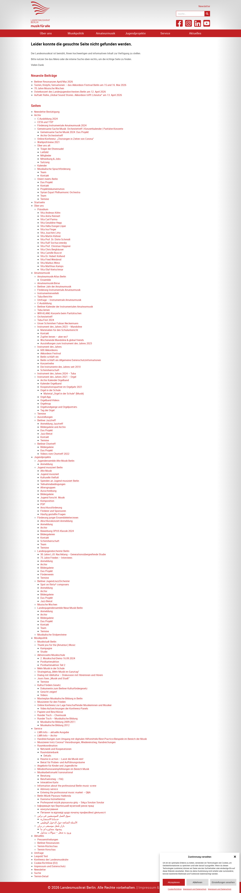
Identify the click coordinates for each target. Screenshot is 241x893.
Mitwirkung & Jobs (50, 159)
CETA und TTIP (45, 122)
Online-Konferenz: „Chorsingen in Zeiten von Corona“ (65, 138)
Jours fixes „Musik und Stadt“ (53, 678)
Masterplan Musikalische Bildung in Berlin (60, 698)
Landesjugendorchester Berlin (53, 551)
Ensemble (45, 280)
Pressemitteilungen (47, 839)
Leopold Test (41, 856)
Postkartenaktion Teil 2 (52, 665)
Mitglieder (45, 155)
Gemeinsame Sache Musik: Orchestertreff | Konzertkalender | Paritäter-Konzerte (80, 128)
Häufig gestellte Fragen (53, 514)
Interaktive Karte (49, 782)
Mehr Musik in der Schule (50, 668)
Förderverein (47, 574)
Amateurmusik (105, 33)
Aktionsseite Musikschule (51, 655)
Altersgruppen (47, 487)
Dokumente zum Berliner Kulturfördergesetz (63, 688)
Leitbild (44, 152)
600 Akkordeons (49, 350)
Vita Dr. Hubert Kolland (52, 256)
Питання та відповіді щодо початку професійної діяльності (73, 812)
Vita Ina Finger (48, 229)
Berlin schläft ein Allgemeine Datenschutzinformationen (70, 360)
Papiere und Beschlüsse (50, 711)
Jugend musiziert (49, 474)
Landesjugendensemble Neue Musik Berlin (60, 608)
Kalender (42, 165)
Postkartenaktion (49, 661)
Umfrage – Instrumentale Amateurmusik (59, 300)
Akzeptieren (174, 882)
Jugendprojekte (135, 33)
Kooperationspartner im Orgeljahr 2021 (61, 387)
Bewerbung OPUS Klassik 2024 (57, 531)
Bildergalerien (47, 534)
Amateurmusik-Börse (48, 283)
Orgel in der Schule (50, 390)
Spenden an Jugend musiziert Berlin (59, 480)
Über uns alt (43, 145)
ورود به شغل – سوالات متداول (55, 832)
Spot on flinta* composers (54, 584)
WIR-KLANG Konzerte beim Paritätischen (59, 313)
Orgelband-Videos (49, 400)
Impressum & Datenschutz (159, 887)
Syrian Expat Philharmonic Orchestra (60, 192)
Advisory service (49, 789)
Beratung (45, 775)
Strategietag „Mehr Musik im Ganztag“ (58, 671)
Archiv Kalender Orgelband (54, 380)
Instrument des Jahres (49, 346)
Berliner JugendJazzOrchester (53, 581)
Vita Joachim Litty (50, 232)
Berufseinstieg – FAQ (51, 779)
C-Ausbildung (44, 303)
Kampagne (46, 648)
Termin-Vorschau (46, 849)
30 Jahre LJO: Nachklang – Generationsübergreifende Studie (73, 554)
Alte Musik (46, 470)
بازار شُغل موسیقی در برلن (50, 825)
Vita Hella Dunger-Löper (53, 226)
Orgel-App (45, 397)
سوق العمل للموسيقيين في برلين (53, 815)
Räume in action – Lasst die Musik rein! (61, 759)
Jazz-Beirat (46, 433)
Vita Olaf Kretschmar (51, 269)
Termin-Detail (41, 876)
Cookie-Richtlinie (175, 889)
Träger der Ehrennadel (52, 148)
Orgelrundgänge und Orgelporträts (58, 407)
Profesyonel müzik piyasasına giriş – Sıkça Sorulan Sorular (72, 802)
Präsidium (42, 209)
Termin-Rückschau (47, 846)
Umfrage (39, 853)
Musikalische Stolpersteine (51, 634)
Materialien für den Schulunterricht (59, 330)
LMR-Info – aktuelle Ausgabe (53, 732)
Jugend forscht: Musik (52, 497)
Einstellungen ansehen (223, 882)
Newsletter (204, 6)
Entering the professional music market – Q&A (65, 792)
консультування (49, 809)
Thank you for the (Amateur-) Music (56, 645)
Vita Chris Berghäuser (52, 249)
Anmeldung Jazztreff (51, 423)
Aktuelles (195, 33)
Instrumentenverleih (48, 293)
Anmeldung (46, 464)
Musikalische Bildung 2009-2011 (58, 722)
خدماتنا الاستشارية (49, 819)
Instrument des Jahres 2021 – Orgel (56, 376)
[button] (234, 856)
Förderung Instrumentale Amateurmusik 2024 (62, 125)
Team (43, 172)
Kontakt (44, 175)
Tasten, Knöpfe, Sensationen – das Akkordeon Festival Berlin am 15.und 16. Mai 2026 (80, 85)
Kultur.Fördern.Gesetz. (49, 685)
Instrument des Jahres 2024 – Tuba (56, 373)
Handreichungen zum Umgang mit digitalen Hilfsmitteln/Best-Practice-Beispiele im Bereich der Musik (92, 739)
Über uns (46, 33)
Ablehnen (197, 882)
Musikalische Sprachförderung (53, 169)
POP (42, 504)
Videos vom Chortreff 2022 (54, 453)
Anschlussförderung (51, 507)
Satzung (44, 162)
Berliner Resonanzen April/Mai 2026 (53, 81)
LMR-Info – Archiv (47, 735)
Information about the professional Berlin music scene (66, 785)
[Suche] (207, 13)
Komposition (47, 501)
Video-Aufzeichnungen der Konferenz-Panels (64, 708)
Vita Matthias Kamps (51, 266)
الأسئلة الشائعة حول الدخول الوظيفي (58, 822)
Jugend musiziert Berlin (50, 467)
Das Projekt (46, 182)
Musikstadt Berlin (46, 641)
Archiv (37, 115)
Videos (44, 695)
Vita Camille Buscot (51, 252)
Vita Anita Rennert (50, 216)
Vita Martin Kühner (50, 236)
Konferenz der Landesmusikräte (51, 859)
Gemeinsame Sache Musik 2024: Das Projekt (64, 132)
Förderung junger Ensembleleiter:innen (57, 517)
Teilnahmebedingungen (52, 484)
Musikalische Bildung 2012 (55, 725)
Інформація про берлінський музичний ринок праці (65, 805)
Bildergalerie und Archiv (53, 427)
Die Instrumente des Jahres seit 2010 (60, 366)
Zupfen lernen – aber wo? (54, 336)
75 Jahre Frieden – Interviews (56, 557)
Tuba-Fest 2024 (45, 320)
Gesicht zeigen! (48, 691)
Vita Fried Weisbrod (50, 259)
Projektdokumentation (52, 189)
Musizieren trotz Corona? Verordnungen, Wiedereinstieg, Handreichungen (76, 742)
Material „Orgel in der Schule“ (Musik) (64, 393)
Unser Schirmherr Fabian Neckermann (57, 323)
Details (47, 755)
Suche (37, 873)
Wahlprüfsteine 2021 (48, 142)
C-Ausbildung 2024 (47, 118)
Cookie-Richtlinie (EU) (46, 863)
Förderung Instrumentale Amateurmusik (58, 290)
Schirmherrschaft (49, 370)
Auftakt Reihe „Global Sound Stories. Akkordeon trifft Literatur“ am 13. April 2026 (78, 95)
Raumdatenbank (49, 752)
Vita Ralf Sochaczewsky (53, 242)
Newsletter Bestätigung (46, 111)
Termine (44, 199)
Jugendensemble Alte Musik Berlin (55, 460)
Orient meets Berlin (47, 179)
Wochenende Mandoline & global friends (62, 340)
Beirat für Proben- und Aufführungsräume (62, 762)
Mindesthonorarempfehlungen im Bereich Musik (63, 769)
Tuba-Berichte (44, 296)
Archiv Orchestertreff (51, 135)
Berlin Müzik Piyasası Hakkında (54, 795)
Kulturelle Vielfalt (49, 477)
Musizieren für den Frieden (51, 701)
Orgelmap (45, 403)
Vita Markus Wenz (50, 262)
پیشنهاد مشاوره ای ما (51, 829)
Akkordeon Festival (50, 353)
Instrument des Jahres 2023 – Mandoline (59, 326)
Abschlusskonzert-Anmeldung (56, 521)
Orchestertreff (45, 316)
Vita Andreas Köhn (50, 212)
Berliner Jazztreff (46, 420)
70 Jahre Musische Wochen (49, 88)
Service (165, 33)
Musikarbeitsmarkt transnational (55, 772)
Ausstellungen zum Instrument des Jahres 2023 (66, 343)
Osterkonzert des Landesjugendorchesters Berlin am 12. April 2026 (70, 91)
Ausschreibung (48, 490)
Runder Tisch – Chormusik (51, 715)
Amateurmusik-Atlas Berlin (51, 276)
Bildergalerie (47, 447)
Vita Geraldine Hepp (51, 222)
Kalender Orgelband (50, 383)
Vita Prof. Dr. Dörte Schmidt (55, 239)
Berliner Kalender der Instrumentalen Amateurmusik (65, 306)
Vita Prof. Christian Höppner (55, 246)
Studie (43, 651)
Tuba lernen (43, 310)
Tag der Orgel (47, 410)
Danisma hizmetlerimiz (52, 799)
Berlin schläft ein (49, 356)
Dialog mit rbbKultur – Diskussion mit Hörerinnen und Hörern (70, 675)
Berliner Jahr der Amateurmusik (54, 286)
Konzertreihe (47, 363)
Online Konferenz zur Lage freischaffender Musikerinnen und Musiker (74, 705)
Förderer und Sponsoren (53, 511)
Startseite (39, 202)
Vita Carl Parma (48, 219)
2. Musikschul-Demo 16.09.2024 (57, 658)
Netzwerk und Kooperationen (55, 749)
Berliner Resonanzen (48, 843)
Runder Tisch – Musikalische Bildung (57, 718)
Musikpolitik (76, 33)
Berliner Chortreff (46, 443)
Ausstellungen (45, 417)
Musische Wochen (47, 604)
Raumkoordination (47, 745)
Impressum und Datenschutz (194, 889)
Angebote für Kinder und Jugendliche (57, 765)
